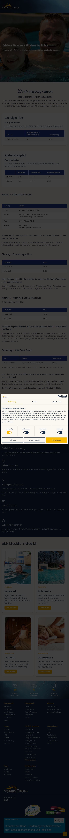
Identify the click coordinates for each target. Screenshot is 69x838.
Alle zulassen (56, 440)
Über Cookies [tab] (57, 402)
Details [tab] (34, 402)
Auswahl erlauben (34, 440)
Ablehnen (13, 440)
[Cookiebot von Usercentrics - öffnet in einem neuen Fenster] (59, 396)
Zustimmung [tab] (12, 402)
